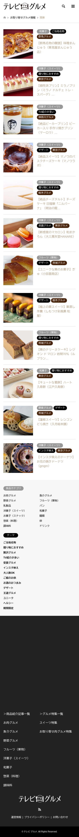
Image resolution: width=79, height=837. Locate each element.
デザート (8, 588)
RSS (39, 809)
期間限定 (8, 608)
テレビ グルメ (30, 831)
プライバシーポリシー (37, 817)
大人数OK (9, 572)
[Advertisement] (39, 663)
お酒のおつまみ (12, 583)
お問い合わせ (60, 817)
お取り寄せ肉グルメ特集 (55, 731)
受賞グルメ (9, 562)
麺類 (42, 515)
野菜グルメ (9, 500)
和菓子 (43, 510)
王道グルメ (9, 593)
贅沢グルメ (9, 552)
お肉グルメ (9, 495)
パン (42, 505)
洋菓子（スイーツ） (14, 510)
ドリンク (45, 525)
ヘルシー (8, 603)
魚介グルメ (46, 495)
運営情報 (16, 817)
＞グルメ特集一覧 (51, 714)
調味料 (7, 525)
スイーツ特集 (48, 722)
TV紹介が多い (11, 557)
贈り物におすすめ (13, 547)
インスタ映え (11, 567)
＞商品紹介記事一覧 (16, 714)
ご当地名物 (9, 542)
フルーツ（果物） (50, 500)
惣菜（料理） (11, 520)
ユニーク (8, 598)
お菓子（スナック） (14, 515)
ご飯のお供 (9, 577)
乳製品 (7, 505)
